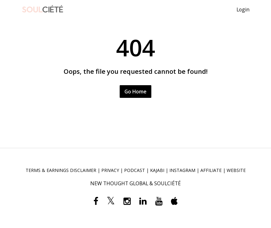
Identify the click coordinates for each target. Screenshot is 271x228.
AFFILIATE (211, 170)
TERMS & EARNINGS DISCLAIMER (61, 170)
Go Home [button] (135, 91)
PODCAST (134, 170)
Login (242, 9)
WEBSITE (236, 170)
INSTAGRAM (182, 170)
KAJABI (157, 170)
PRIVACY (110, 170)
